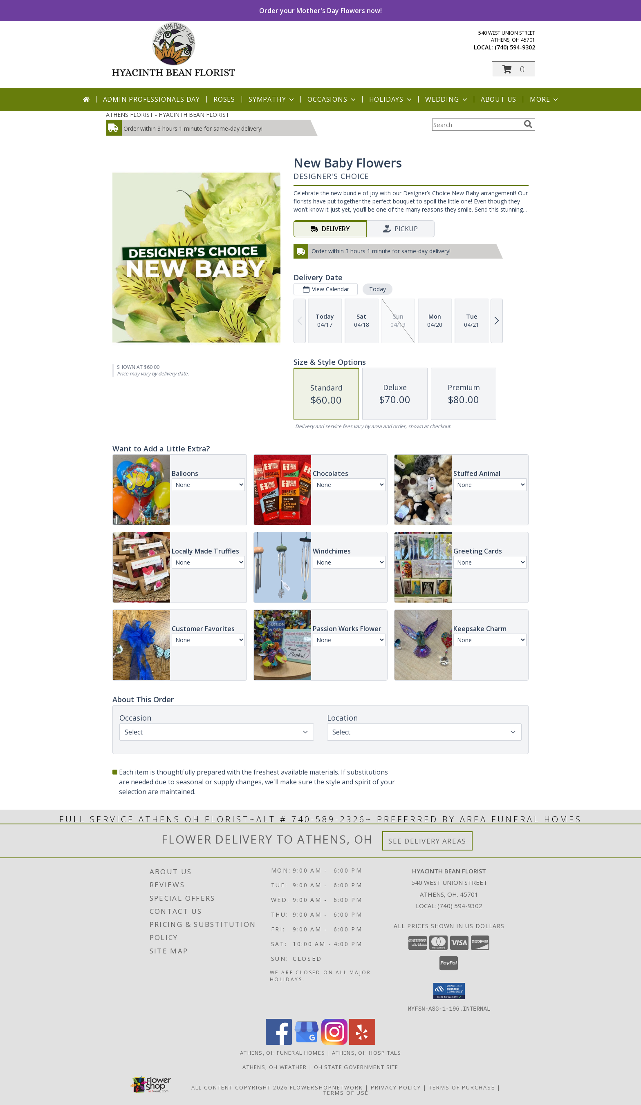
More (545, 99)
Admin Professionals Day (151, 99)
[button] (513, 69)
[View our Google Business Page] (307, 1042)
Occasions (332, 99)
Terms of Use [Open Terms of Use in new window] (346, 1092)
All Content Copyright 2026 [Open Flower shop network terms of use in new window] (239, 1087)
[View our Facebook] (279, 1042)
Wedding (447, 99)
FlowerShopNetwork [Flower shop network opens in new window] (326, 1087)
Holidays (391, 99)
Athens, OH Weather (274, 1066)
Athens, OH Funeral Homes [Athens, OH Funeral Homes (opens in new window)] (282, 1052)
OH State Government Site (356, 1066)
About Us (498, 99)
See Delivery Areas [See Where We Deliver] (427, 841)
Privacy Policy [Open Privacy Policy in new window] (396, 1087)
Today (377, 289)
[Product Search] (476, 124)
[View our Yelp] (362, 1042)
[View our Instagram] (334, 1042)
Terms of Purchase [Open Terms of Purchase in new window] (462, 1087)
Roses (224, 99)
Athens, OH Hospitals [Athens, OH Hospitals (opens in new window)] (366, 1052)
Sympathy (272, 99)
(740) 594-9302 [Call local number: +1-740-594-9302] (515, 47)
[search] (528, 124)
